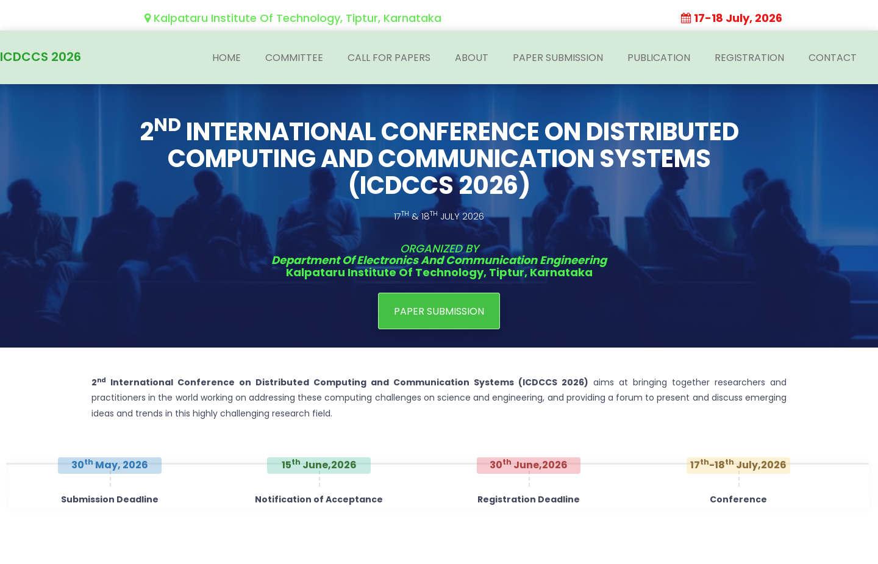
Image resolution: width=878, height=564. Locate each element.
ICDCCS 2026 (40, 54)
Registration (749, 58)
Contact (832, 58)
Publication (658, 58)
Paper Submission (558, 58)
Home (226, 58)
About (471, 58)
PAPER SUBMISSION (439, 311)
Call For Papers (389, 58)
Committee (294, 58)
